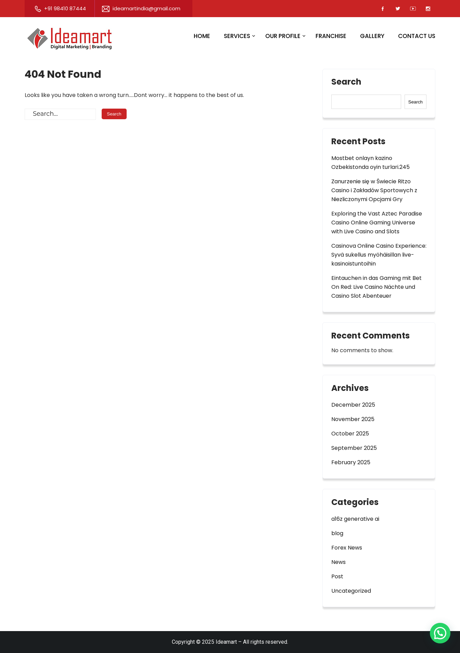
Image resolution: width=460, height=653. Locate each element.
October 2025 (350, 434)
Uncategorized (351, 591)
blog (337, 533)
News (338, 562)
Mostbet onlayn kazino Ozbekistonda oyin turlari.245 (370, 162)
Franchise (331, 36)
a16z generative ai (355, 519)
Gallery (372, 36)
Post (337, 576)
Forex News (346, 548)
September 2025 (354, 448)
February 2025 (350, 462)
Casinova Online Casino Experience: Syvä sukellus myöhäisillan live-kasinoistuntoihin (378, 255)
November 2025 (352, 419)
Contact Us (416, 36)
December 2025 (353, 405)
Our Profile (283, 36)
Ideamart (226, 642)
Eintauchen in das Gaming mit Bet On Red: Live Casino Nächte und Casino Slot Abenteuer (376, 287)
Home (202, 36)
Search (346, 82)
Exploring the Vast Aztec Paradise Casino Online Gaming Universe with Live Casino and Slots (376, 222)
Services (237, 36)
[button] (440, 633)
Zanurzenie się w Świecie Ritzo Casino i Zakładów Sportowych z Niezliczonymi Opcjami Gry (374, 190)
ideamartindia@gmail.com (141, 8)
